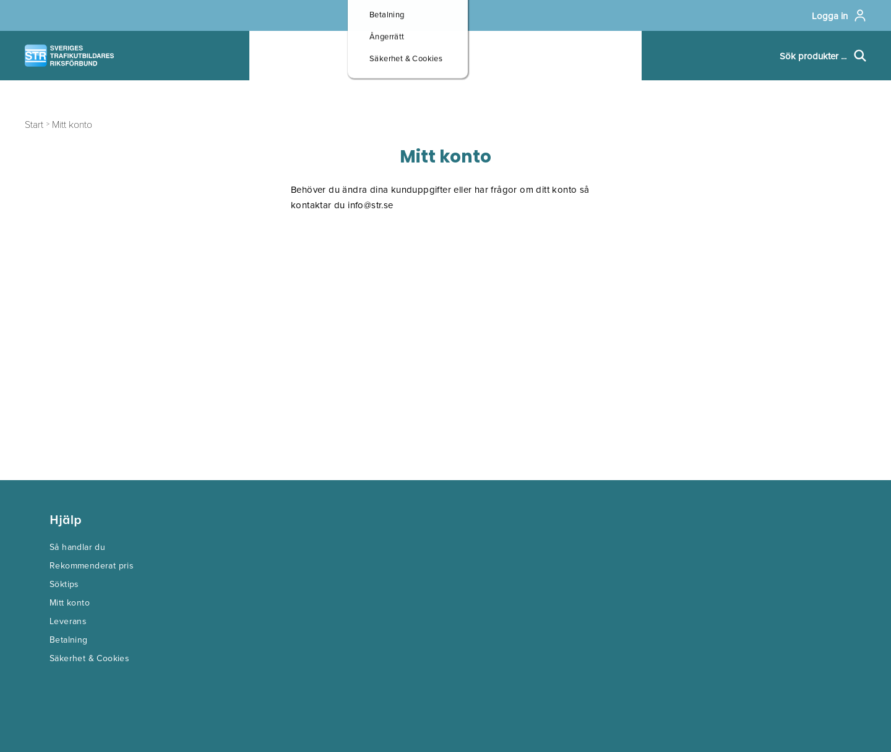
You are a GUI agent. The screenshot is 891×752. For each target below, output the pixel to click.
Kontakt (598, 55)
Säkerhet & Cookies (89, 658)
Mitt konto (70, 602)
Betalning (69, 639)
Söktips (64, 584)
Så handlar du (77, 547)
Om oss (510, 55)
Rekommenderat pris (92, 565)
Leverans (68, 621)
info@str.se (370, 204)
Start (34, 123)
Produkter (298, 55)
